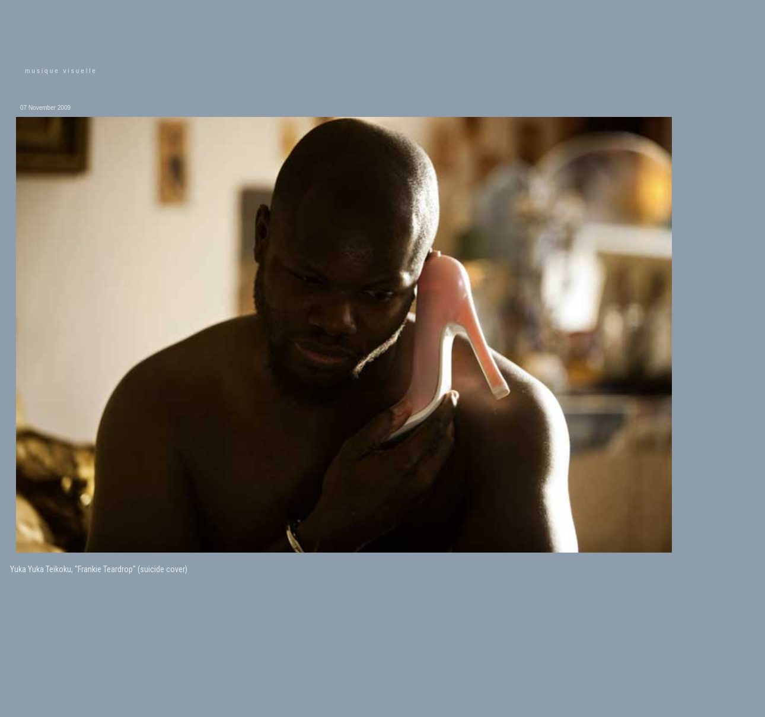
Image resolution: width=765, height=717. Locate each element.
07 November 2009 (45, 107)
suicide (60, 591)
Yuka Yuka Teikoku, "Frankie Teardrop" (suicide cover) (98, 569)
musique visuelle (61, 71)
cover (30, 591)
